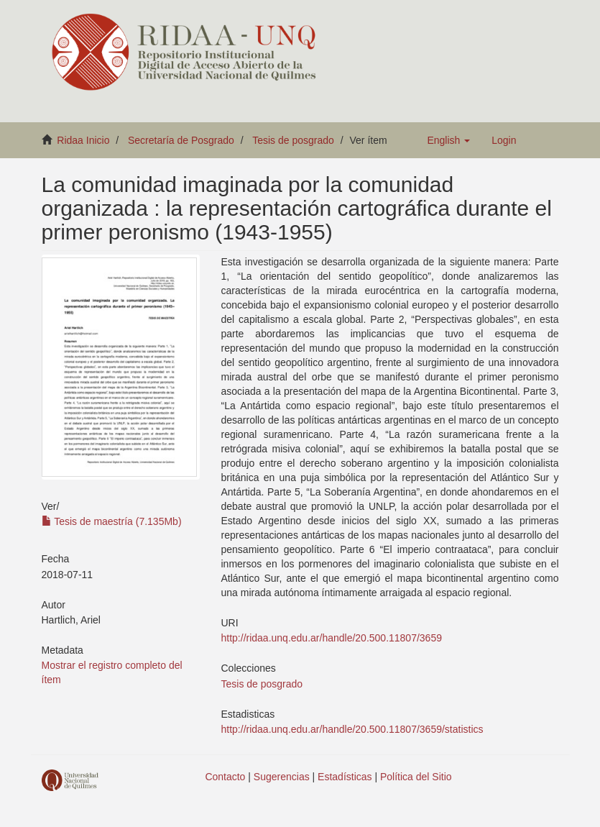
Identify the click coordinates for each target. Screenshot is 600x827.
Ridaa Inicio (83, 140)
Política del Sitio (416, 776)
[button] (448, 140)
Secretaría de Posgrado (181, 140)
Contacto (225, 776)
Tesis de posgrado (293, 140)
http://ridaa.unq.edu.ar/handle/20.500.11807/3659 (331, 638)
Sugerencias (282, 776)
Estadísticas (344, 776)
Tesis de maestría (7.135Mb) (112, 521)
